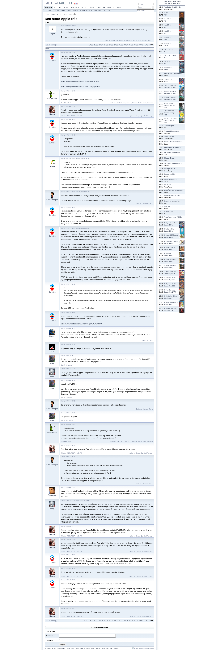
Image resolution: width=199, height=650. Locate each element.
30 (117, 45)
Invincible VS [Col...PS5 (170, 56)
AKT (174, 3)
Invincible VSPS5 (168, 62)
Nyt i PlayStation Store (172, 152)
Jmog (52, 376)
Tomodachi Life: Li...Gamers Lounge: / (170, 113)
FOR (165, 1)
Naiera (52, 114)
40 (142, 45)
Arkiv (66, 8)
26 (107, 45)
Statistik (97, 11)
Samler (110, 8)
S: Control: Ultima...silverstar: (170, 309)
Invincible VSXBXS (168, 69)
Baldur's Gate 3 (169, 211)
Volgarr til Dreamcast (171, 131)
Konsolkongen (52, 200)
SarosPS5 (166, 14)
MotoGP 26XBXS (167, 44)
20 (92, 45)
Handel (57, 8)
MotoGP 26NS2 (167, 32)
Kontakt (116, 648)
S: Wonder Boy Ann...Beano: (171, 303)
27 (110, 45)
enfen (52, 363)
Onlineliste (87, 11)
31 (120, 45)
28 (112, 45)
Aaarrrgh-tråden (169, 168)
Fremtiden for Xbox (170, 179)
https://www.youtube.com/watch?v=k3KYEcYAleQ (80, 81)
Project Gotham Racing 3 (119, 40)
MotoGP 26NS (167, 26)
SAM (165, 3)
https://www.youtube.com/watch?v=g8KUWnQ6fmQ (81, 324)
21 (94, 45)
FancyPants (52, 99)
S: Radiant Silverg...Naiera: (170, 260)
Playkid (52, 336)
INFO (170, 3)
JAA (52, 352)
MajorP (52, 34)
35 (130, 45)
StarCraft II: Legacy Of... (124, 103)
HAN (169, 1)
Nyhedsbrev (105, 648)
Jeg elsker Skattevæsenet (173, 163)
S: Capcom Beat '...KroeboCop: (170, 285)
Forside (49, 648)
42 (147, 45)
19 (90, 45)
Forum (48, 8)
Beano (52, 166)
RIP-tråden (167, 185)
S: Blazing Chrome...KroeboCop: (171, 279)
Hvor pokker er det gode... (172, 195)
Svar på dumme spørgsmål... (173, 190)
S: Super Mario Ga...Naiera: (171, 224)
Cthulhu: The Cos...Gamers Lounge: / (170, 120)
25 (105, 45)
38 (137, 45)
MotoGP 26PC (167, 20)
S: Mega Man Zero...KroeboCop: (171, 273)
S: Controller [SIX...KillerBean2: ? (170, 297)
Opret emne (66, 11)
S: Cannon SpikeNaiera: (169, 248)
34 (127, 45)
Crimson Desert (169, 158)
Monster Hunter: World (139, 103)
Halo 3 (151, 340)
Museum (101, 8)
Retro (84, 8)
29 (115, 45)
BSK (178, 3)
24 (102, 45)
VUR (178, 1)
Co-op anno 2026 (170, 174)
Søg (109, 11)
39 (140, 45)
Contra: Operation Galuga (173, 142)
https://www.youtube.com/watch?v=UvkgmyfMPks (80, 86)
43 (149, 45)
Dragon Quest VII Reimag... (144, 116)
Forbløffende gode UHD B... (173, 217)
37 (135, 45)
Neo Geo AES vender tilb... (173, 73)
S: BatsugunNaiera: (168, 254)
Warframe (150, 103)
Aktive (57, 11)
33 (125, 45)
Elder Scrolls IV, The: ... (145, 40)
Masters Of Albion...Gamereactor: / (170, 92)
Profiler (77, 11)
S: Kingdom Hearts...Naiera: (171, 242)
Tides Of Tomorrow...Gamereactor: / (171, 86)
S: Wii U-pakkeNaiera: (169, 230)
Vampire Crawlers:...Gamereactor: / (170, 98)
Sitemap (98, 648)
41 (145, 45)
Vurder (75, 8)
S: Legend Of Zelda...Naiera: (171, 236)
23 (100, 45)
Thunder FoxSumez (168, 80)
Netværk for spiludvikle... (172, 201)
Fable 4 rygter (169, 126)
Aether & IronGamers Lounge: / (169, 105)
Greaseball (52, 495)
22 (97, 45)
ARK (174, 1)
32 (122, 45)
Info (119, 8)
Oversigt (49, 11)
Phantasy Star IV (148, 204)
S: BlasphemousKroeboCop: (170, 291)
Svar (47, 49)
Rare (92, 8)
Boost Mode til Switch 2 (172, 147)
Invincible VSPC (168, 50)
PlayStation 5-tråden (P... (172, 7)
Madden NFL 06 (132, 40)
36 (132, 45)
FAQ (104, 11)
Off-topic (54, 14)
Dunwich (52, 60)
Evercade (167, 206)
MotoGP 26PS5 (167, 38)
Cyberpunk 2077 (170, 136)
